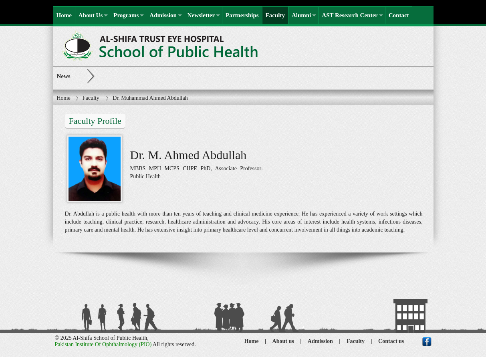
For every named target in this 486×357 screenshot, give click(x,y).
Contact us (391, 341)
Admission (163, 15)
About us (283, 341)
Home (64, 15)
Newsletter (201, 15)
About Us (91, 15)
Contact (399, 15)
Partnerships (242, 15)
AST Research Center (349, 15)
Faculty (275, 15)
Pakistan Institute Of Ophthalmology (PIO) (103, 344)
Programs (126, 15)
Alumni (301, 15)
